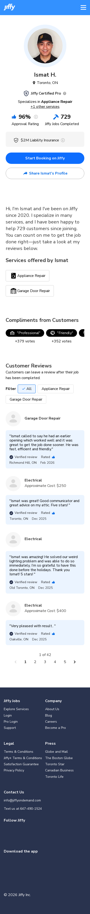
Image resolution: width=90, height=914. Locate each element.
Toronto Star (54, 764)
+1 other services (45, 106)
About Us (52, 709)
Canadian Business (59, 770)
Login (8, 715)
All (27, 388)
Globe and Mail (56, 751)
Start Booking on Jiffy (45, 158)
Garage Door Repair (26, 399)
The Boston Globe (59, 758)
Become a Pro (55, 728)
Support (10, 728)
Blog (48, 715)
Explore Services (16, 709)
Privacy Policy (14, 770)
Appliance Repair (56, 388)
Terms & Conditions (18, 751)
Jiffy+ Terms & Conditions (23, 758)
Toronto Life (54, 776)
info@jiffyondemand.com (22, 800)
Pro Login (11, 721)
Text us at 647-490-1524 (23, 808)
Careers (51, 721)
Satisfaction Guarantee (21, 764)
